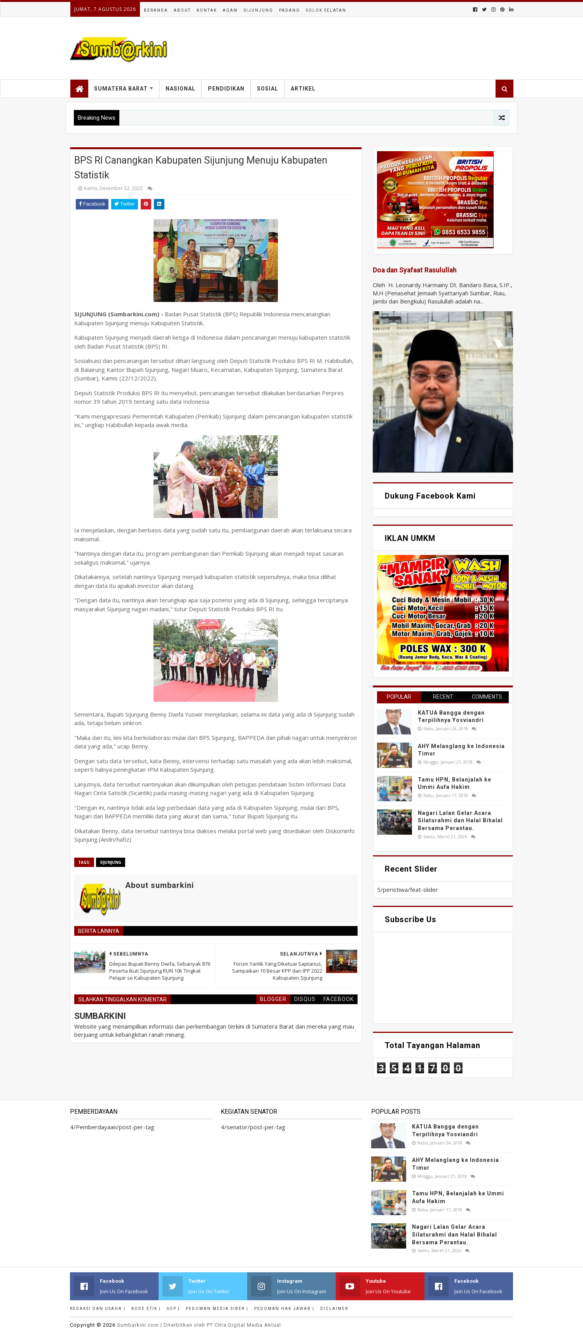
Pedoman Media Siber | (217, 1308)
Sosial (267, 88)
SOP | (173, 1308)
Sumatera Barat (121, 88)
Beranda (156, 10)
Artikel (303, 88)
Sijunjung (258, 10)
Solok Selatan (326, 10)
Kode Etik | (146, 1308)
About (182, 10)
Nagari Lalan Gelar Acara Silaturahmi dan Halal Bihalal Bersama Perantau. (460, 820)
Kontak (207, 10)
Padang (289, 10)
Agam (230, 10)
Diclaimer (334, 1308)
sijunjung (110, 862)
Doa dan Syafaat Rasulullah (415, 270)
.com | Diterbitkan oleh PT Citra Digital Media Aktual (199, 1325)
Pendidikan (226, 88)
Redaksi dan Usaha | (98, 1308)
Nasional (180, 88)
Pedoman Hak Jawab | (284, 1308)
